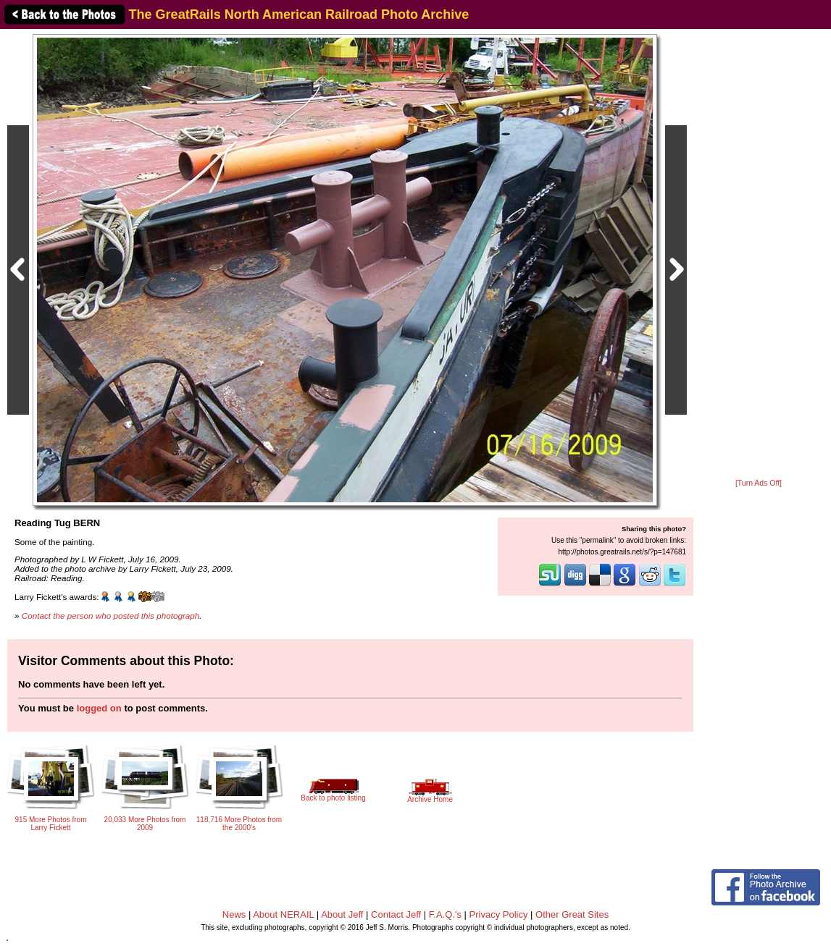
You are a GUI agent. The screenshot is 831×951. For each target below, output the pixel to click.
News (234, 914)
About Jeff (342, 914)
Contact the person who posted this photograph (111, 615)
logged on (99, 708)
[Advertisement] (759, 255)
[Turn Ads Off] (758, 483)
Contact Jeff (396, 914)
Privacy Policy (498, 914)
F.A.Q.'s (445, 914)
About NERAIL (283, 914)
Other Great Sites (572, 914)
